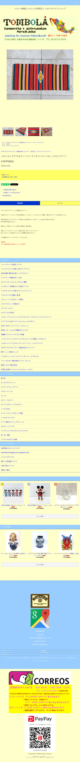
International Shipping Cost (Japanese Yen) (15, 452)
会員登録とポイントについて (10, 448)
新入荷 (8, 144)
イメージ (60, 203)
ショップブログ (36, 660)
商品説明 (20, 203)
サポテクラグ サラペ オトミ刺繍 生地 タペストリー (19, 142)
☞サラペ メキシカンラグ (38, 142)
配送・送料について (25, 657)
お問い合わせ (5, 654)
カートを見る (44, 652)
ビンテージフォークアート (13, 145)
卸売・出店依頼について (9, 461)
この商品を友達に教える (8, 189)
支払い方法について (14, 657)
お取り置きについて (7, 465)
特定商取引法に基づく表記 (9, 177)
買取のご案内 (5, 470)
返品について (6, 174)
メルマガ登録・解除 (70, 657)
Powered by (40, 757)
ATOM (45, 660)
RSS (43, 660)
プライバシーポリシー (59, 657)
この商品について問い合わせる (10, 192)
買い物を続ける (5, 195)
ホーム (3, 142)
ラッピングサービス (7, 457)
